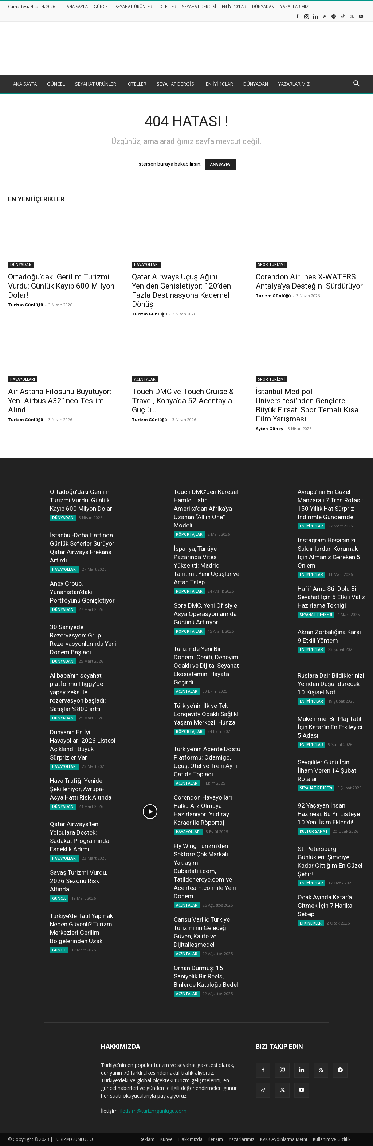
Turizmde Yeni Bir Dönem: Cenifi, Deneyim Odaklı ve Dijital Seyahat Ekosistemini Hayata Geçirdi (206, 665)
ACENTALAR (145, 379)
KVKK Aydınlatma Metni (283, 1139)
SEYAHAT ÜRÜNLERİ (134, 6)
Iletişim (215, 1139)
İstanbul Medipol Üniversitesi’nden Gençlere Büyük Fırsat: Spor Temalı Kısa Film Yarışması (307, 405)
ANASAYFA (220, 164)
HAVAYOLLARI (146, 264)
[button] (356, 84)
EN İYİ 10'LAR (311, 526)
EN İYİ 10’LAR (234, 6)
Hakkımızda (190, 1139)
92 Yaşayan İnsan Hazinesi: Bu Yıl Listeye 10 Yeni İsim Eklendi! (329, 814)
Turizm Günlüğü (25, 304)
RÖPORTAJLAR (189, 534)
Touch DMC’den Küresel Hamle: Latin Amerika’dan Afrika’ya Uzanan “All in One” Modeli (206, 508)
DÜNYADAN (263, 6)
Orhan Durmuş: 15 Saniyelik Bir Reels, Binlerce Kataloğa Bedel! (207, 976)
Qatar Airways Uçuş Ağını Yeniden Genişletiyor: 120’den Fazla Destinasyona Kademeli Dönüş (182, 290)
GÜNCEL (102, 6)
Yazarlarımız (241, 1139)
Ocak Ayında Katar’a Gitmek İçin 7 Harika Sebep (325, 906)
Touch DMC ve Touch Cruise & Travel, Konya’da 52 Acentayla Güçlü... (183, 400)
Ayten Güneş (269, 428)
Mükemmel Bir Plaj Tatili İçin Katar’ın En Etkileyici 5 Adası (330, 727)
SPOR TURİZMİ (271, 264)
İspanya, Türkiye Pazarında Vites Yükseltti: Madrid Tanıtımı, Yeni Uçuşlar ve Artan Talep (206, 565)
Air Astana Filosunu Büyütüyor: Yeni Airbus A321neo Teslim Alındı (59, 400)
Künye (166, 1139)
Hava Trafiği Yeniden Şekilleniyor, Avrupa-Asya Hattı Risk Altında (80, 789)
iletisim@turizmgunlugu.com (153, 1110)
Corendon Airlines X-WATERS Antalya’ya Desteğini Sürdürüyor (309, 281)
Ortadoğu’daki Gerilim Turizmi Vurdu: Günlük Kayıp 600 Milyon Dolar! (61, 285)
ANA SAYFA (77, 6)
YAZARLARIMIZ (294, 6)
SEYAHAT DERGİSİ (199, 6)
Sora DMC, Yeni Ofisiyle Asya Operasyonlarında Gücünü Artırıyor (205, 614)
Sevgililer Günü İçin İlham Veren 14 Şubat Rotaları (327, 770)
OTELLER (167, 6)
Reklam (147, 1139)
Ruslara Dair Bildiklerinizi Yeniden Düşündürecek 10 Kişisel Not (331, 684)
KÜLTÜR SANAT (314, 831)
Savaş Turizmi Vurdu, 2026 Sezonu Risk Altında (78, 881)
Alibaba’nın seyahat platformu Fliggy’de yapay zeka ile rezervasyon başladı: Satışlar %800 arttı (78, 692)
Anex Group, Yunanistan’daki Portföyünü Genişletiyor (82, 592)
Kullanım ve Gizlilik (331, 1139)
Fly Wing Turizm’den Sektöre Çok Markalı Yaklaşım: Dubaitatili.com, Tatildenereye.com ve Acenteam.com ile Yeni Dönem (205, 871)
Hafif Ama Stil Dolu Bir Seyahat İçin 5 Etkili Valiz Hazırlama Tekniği (331, 597)
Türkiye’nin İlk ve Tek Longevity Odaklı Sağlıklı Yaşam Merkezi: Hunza (207, 714)
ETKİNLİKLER (311, 923)
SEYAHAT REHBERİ (316, 614)
